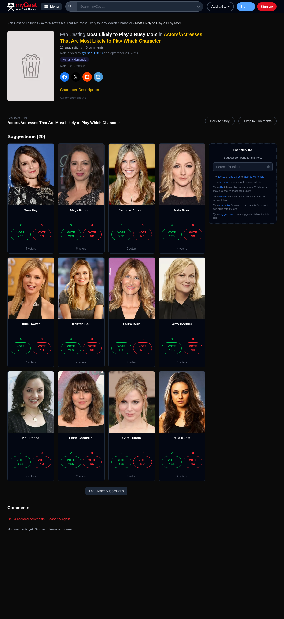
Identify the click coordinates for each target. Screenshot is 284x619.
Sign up (267, 6)
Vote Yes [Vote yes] (21, 234)
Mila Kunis (182, 438)
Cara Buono (131, 438)
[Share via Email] (98, 77)
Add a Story (220, 6)
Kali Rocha (30, 438)
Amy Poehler (182, 324)
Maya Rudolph (81, 210)
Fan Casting (16, 23)
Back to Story (219, 121)
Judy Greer (182, 210)
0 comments (94, 47)
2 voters (31, 476)
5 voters (81, 248)
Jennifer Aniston (131, 210)
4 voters (182, 248)
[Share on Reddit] (87, 77)
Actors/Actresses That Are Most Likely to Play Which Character (86, 23)
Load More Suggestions (106, 491)
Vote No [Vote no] (42, 234)
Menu (51, 6)
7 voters (31, 248)
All (71, 6)
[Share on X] (76, 77)
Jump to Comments (257, 121)
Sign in (245, 6)
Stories (33, 23)
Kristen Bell (81, 324)
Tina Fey (30, 210)
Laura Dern (131, 324)
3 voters (132, 362)
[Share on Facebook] (64, 77)
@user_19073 (92, 53)
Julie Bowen (31, 324)
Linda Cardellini (81, 438)
